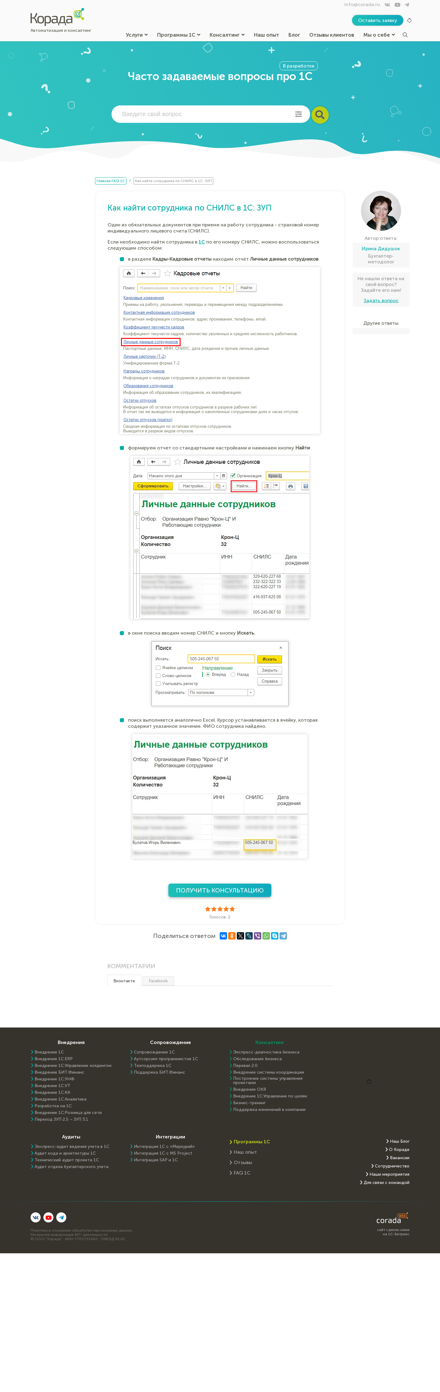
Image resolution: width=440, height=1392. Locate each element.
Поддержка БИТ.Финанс (159, 1072)
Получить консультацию (220, 890)
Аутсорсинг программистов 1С (166, 1059)
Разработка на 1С (53, 1106)
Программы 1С (178, 35)
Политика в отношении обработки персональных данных (81, 1230)
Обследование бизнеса (257, 1059)
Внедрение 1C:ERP (54, 1059)
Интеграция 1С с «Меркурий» (164, 1147)
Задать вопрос (381, 300)
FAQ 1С (242, 1173)
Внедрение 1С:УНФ (55, 1079)
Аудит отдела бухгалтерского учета (71, 1167)
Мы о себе (379, 35)
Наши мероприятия (389, 1174)
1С (202, 241)
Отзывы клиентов (331, 35)
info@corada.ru (362, 4)
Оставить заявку (377, 20)
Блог (294, 35)
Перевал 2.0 (245, 1066)
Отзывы (243, 1162)
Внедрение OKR (249, 1089)
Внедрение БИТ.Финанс (59, 1072)
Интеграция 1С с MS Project (163, 1153)
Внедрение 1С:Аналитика (60, 1099)
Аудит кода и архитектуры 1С (65, 1153)
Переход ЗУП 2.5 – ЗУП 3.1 (61, 1119)
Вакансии (399, 1158)
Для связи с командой (386, 1183)
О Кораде (399, 1150)
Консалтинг (227, 35)
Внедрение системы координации (268, 1072)
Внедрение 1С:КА (52, 1092)
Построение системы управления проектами (267, 1080)
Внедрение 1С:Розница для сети (68, 1113)
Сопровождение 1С (154, 1052)
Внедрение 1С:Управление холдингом (73, 1066)
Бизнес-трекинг (249, 1103)
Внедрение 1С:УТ (52, 1086)
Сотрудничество (392, 1166)
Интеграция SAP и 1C (156, 1160)
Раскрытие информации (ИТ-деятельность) (69, 1235)
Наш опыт (266, 35)
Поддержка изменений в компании (269, 1110)
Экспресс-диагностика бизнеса (266, 1052)
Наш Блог (399, 1141)
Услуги (137, 35)
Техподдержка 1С (152, 1066)
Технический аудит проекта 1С (67, 1160)
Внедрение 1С (49, 1052)
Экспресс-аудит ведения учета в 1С (72, 1147)
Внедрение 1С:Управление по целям (270, 1096)
